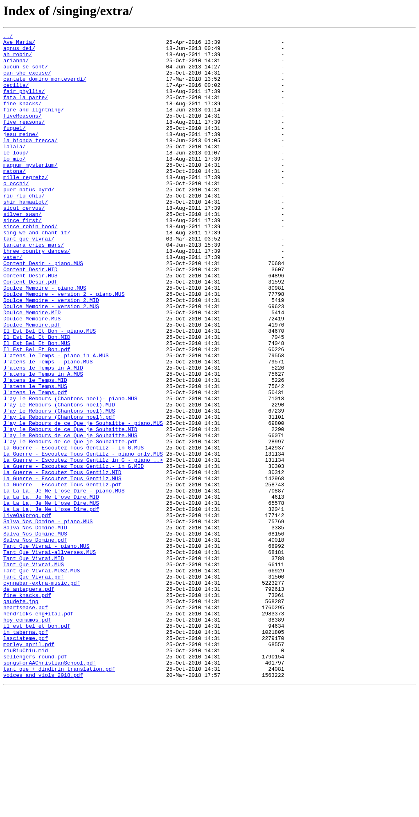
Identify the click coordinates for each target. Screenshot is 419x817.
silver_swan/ (22, 250)
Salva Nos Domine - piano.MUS (47, 619)
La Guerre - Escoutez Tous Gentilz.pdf (62, 575)
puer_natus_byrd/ (28, 221)
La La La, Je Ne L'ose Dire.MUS (51, 597)
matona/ (14, 199)
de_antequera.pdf (28, 700)
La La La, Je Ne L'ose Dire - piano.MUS (63, 582)
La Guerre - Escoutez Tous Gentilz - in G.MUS (73, 531)
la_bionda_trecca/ (30, 162)
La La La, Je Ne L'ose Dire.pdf (51, 604)
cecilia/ (16, 96)
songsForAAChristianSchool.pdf (49, 789)
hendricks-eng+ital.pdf (38, 730)
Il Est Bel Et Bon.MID (36, 398)
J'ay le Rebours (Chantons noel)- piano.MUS (70, 472)
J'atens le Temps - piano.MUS (47, 427)
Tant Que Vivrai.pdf (33, 686)
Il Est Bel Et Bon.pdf (36, 413)
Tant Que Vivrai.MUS (33, 671)
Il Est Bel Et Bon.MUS (36, 405)
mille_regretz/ (25, 206)
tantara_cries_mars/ (33, 287)
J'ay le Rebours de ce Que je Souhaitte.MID (70, 509)
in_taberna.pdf (25, 752)
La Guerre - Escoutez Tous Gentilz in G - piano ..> (83, 545)
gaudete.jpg (20, 715)
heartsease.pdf (25, 722)
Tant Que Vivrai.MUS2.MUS (41, 678)
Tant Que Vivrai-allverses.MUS (49, 656)
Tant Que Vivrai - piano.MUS (46, 649)
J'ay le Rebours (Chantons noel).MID (59, 479)
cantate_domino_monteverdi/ (44, 88)
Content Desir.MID (30, 317)
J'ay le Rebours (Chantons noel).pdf (59, 494)
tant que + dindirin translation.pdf (59, 796)
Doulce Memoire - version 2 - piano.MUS (63, 346)
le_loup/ (16, 177)
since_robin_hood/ (30, 265)
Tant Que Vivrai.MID (33, 663)
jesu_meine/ (20, 155)
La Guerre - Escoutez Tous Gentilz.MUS (62, 568)
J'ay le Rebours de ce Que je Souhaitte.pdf (70, 523)
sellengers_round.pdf (35, 781)
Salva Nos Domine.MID (35, 627)
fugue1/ (14, 147)
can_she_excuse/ (27, 81)
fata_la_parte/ (25, 110)
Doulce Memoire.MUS (32, 376)
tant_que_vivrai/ (28, 280)
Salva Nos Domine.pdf (35, 641)
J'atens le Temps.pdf (35, 464)
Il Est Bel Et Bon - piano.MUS (49, 391)
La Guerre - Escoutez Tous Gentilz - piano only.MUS (83, 538)
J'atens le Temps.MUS (35, 457)
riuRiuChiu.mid (25, 774)
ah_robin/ (17, 59)
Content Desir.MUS (30, 324)
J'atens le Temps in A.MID (43, 435)
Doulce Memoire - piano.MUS (44, 339)
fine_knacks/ (22, 118)
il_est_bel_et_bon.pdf (36, 745)
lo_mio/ (14, 184)
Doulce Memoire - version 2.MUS (51, 361)
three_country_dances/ (36, 295)
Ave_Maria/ (19, 44)
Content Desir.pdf (30, 332)
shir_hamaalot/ (25, 236)
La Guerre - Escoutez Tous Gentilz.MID (62, 560)
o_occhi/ (16, 214)
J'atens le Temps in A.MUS (43, 442)
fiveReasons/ (22, 132)
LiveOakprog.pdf (27, 612)
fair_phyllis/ (24, 103)
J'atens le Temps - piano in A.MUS (55, 420)
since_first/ (22, 258)
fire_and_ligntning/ (33, 125)
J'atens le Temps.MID (35, 450)
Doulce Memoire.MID (32, 368)
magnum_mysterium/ (30, 191)
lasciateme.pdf (25, 759)
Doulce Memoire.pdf (32, 383)
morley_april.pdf (28, 767)
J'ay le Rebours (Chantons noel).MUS (59, 486)
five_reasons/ (24, 140)
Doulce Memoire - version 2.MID (51, 354)
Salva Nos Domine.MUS (35, 634)
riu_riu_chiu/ (24, 228)
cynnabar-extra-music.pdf (41, 693)
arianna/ (16, 66)
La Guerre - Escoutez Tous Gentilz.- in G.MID (73, 553)
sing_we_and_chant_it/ (36, 273)
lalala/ (14, 169)
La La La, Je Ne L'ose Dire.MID (51, 590)
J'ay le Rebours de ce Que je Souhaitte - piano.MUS (83, 501)
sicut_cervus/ (24, 243)
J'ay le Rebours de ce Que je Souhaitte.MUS (70, 516)
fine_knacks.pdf (27, 708)
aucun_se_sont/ (25, 73)
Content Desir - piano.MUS (43, 309)
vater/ (13, 302)
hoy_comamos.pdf (27, 737)
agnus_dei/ (19, 51)
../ (8, 37)
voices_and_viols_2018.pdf (43, 804)
